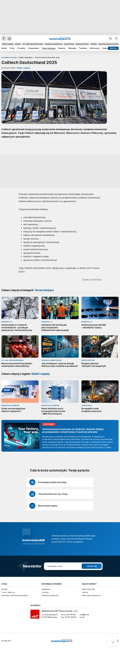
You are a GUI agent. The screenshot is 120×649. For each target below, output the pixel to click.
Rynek (4, 48)
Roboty (18, 44)
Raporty (61, 48)
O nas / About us (8, 592)
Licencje (45, 592)
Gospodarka (33, 48)
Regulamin (46, 589)
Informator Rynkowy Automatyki (14, 595)
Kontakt (4, 589)
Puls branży (95, 48)
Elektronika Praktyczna (91, 595)
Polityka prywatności (50, 595)
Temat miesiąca (49, 48)
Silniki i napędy (7, 44)
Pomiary (94, 44)
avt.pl (82, 617)
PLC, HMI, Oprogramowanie (33, 44)
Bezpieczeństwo (82, 44)
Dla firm (113, 48)
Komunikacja (69, 44)
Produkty (21, 48)
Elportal (85, 592)
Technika (83, 48)
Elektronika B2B (88, 589)
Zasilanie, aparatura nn (53, 44)
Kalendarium (108, 48)
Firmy (12, 48)
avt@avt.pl (84, 614)
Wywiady (72, 48)
